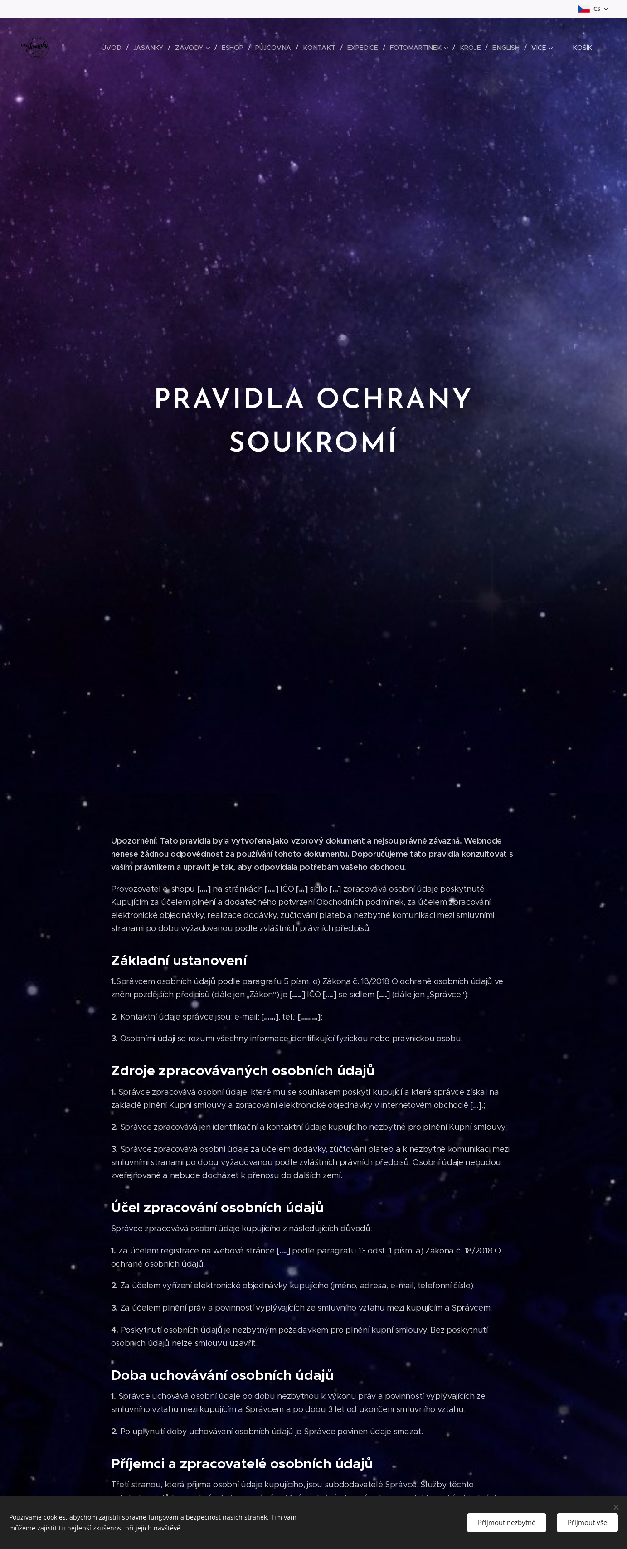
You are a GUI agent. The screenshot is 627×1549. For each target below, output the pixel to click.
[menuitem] (117, 47)
